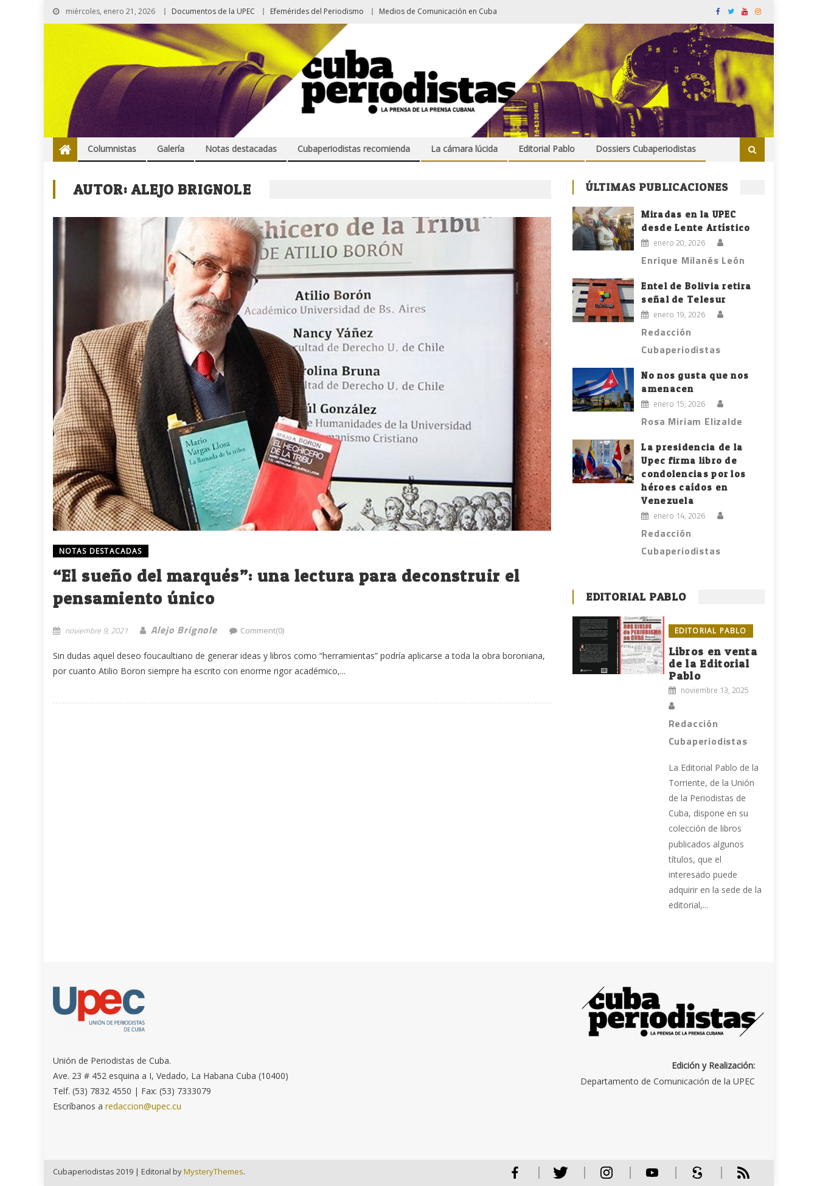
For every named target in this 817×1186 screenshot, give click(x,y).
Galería (170, 148)
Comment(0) (262, 630)
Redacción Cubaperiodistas (680, 341)
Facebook (515, 1178)
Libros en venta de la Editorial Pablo (713, 663)
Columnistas (112, 148)
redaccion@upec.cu (143, 1106)
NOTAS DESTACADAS (100, 551)
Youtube (652, 1178)
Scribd (694, 1178)
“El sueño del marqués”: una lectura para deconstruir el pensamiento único (286, 586)
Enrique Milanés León (693, 260)
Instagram (606, 1178)
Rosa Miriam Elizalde (691, 421)
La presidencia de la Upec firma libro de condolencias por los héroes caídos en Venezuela (693, 473)
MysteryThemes (213, 1171)
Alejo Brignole (184, 629)
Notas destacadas (241, 148)
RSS (735, 1178)
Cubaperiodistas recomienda (353, 148)
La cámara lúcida (464, 148)
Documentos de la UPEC (213, 11)
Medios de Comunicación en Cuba (438, 11)
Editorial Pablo (546, 148)
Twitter (558, 1178)
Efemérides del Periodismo (317, 11)
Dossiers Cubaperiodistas (646, 148)
